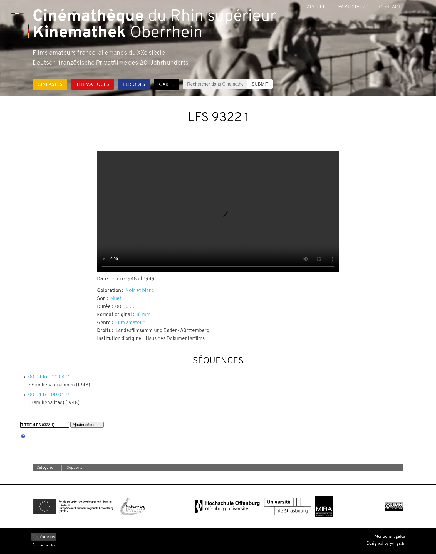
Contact (390, 7)
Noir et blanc (139, 290)
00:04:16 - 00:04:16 (49, 377)
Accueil (317, 7)
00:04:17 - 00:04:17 (49, 395)
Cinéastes (50, 84)
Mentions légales (389, 536)
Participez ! (353, 7)
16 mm (143, 315)
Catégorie (44, 468)
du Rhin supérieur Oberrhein (154, 25)
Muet (116, 298)
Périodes (134, 84)
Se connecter (44, 545)
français (47, 536)
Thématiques (92, 84)
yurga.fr (397, 543)
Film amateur (130, 323)
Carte (166, 84)
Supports (74, 468)
